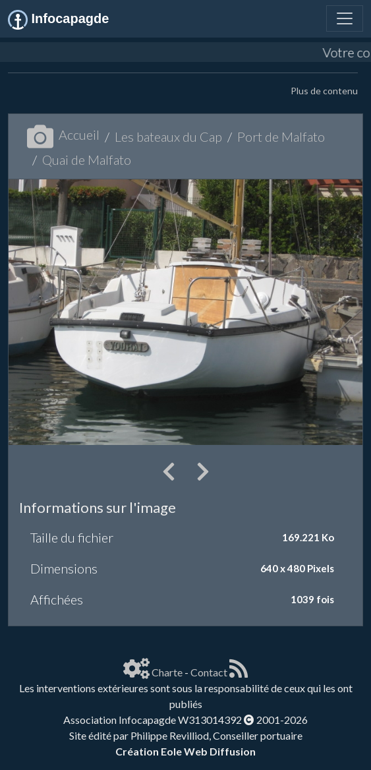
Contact (208, 672)
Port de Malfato (281, 136)
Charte (167, 672)
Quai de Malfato (86, 159)
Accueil (63, 134)
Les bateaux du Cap (168, 136)
